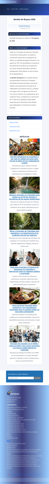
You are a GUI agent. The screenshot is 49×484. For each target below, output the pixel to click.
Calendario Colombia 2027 (15, 428)
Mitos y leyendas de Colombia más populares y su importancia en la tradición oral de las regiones (24, 233)
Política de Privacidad (13, 421)
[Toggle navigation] (47, 2)
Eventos (9, 411)
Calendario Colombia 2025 (15, 423)
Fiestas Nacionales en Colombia (17, 407)
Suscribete (37, 378)
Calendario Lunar (12, 438)
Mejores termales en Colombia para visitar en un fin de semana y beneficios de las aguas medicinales (24, 197)
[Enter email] (21, 378)
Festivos (9, 436)
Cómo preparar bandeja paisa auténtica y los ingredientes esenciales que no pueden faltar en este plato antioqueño (24, 308)
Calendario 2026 (14, 127)
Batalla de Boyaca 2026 (24, 19)
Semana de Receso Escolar (15, 409)
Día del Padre (11, 447)
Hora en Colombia (12, 415)
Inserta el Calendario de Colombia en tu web (21, 419)
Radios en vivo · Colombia (15, 417)
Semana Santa (11, 413)
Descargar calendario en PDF (16, 430)
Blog (8, 441)
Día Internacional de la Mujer (16, 443)
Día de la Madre (12, 445)
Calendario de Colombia (8, 2)
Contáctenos (11, 401)
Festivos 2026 (13, 122)
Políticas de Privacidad (14, 397)
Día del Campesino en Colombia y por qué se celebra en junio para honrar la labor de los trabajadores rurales (24, 160)
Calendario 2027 (14, 131)
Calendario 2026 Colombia (24, 479)
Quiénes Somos (12, 399)
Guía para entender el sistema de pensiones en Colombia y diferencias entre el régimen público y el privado (24, 270)
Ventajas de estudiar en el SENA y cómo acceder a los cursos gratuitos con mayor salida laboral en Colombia (24, 346)
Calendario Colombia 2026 (15, 426)
